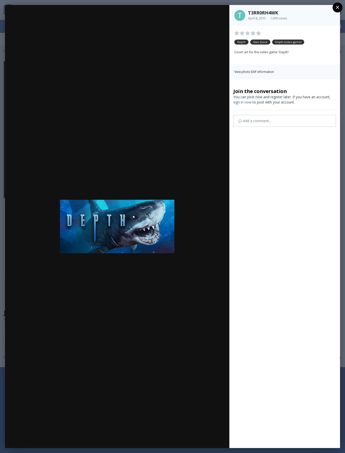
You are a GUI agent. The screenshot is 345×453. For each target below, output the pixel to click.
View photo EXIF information (254, 72)
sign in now (242, 102)
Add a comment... (255, 120)
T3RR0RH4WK (263, 13)
